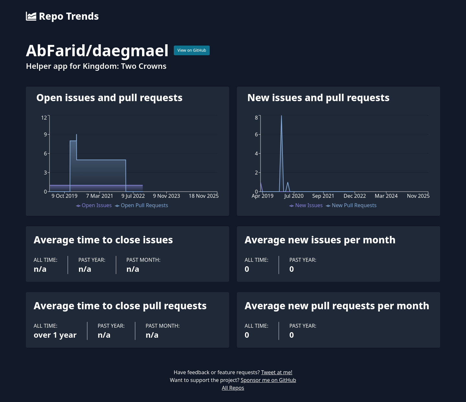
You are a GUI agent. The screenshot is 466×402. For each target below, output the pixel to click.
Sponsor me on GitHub (268, 380)
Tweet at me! (276, 372)
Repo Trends (62, 16)
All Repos (233, 387)
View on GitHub (191, 50)
